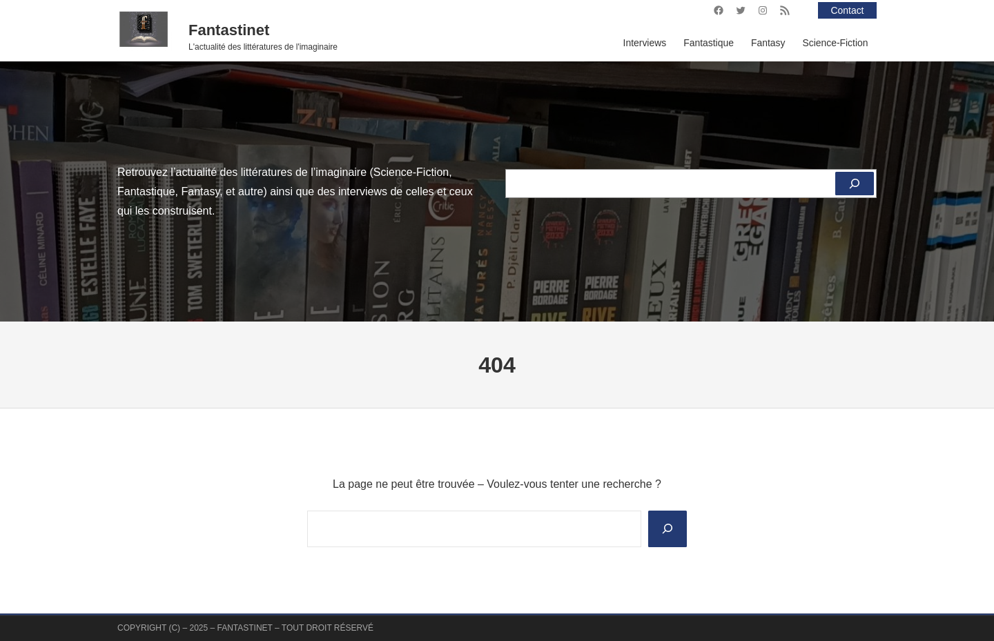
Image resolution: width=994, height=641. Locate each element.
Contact (847, 10)
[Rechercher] (854, 183)
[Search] (667, 528)
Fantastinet (228, 30)
